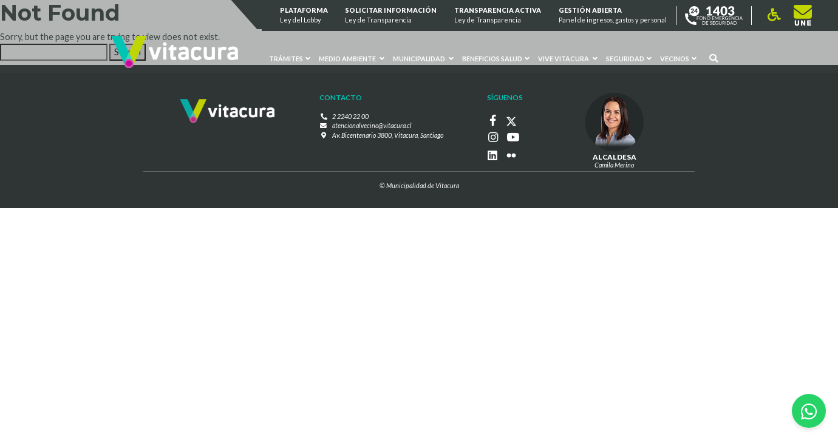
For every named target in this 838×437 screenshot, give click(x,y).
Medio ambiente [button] (351, 59)
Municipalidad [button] (423, 59)
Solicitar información (391, 15)
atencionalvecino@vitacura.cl (372, 125)
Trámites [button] (290, 59)
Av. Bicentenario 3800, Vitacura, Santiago (387, 134)
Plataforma (304, 15)
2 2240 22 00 (350, 116)
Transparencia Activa (497, 15)
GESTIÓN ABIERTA (613, 15)
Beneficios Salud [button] (496, 59)
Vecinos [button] (678, 59)
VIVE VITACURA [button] (568, 59)
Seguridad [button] (629, 59)
